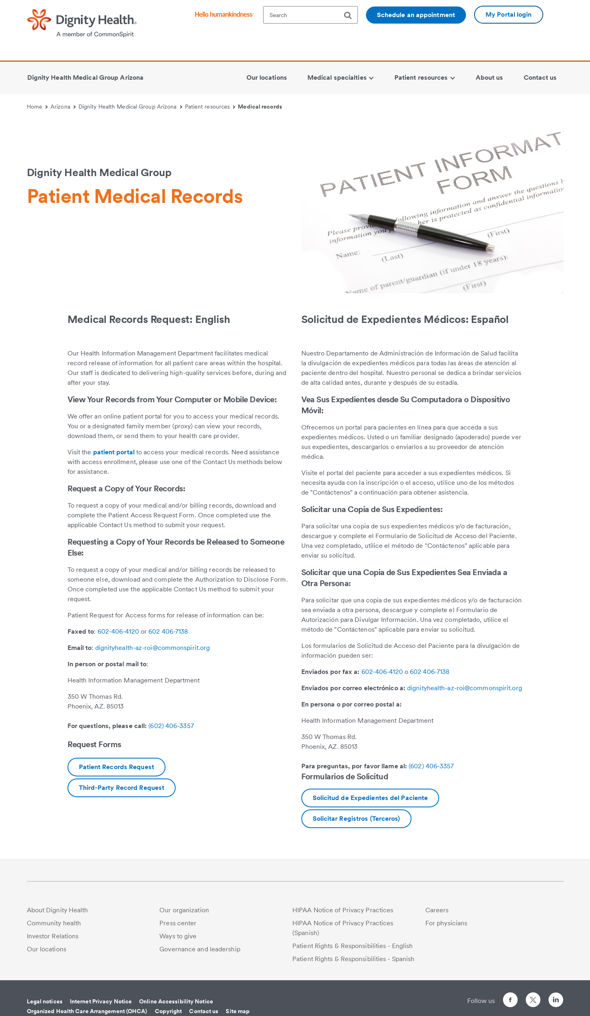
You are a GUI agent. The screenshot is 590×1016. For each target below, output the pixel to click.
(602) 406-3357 (171, 726)
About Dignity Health (57, 910)
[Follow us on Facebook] (510, 1001)
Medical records (260, 106)
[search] (351, 15)
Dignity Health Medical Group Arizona (130, 106)
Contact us (203, 1011)
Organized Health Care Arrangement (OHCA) (87, 1011)
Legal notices (45, 1001)
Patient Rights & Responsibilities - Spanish (353, 959)
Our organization (184, 910)
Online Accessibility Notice (176, 1001)
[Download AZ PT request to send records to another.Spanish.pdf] (356, 818)
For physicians (446, 923)
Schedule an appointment (416, 15)
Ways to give (177, 936)
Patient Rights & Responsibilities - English (352, 946)
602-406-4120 (118, 631)
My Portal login (508, 14)
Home (37, 106)
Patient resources (210, 106)
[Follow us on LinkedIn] (556, 1001)
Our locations (46, 949)
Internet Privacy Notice (101, 1001)
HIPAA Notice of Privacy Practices (342, 910)
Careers (437, 910)
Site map (238, 1011)
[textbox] (310, 15)
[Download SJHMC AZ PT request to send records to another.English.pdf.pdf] (121, 787)
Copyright (168, 1011)
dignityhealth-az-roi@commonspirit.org (152, 648)
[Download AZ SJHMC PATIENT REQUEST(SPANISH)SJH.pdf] (370, 798)
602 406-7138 (168, 631)
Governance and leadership (199, 949)
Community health (54, 923)
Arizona (63, 106)
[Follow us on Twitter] (533, 996)
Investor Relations (53, 936)
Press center (177, 923)
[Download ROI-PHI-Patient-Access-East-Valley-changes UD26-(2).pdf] (116, 767)
